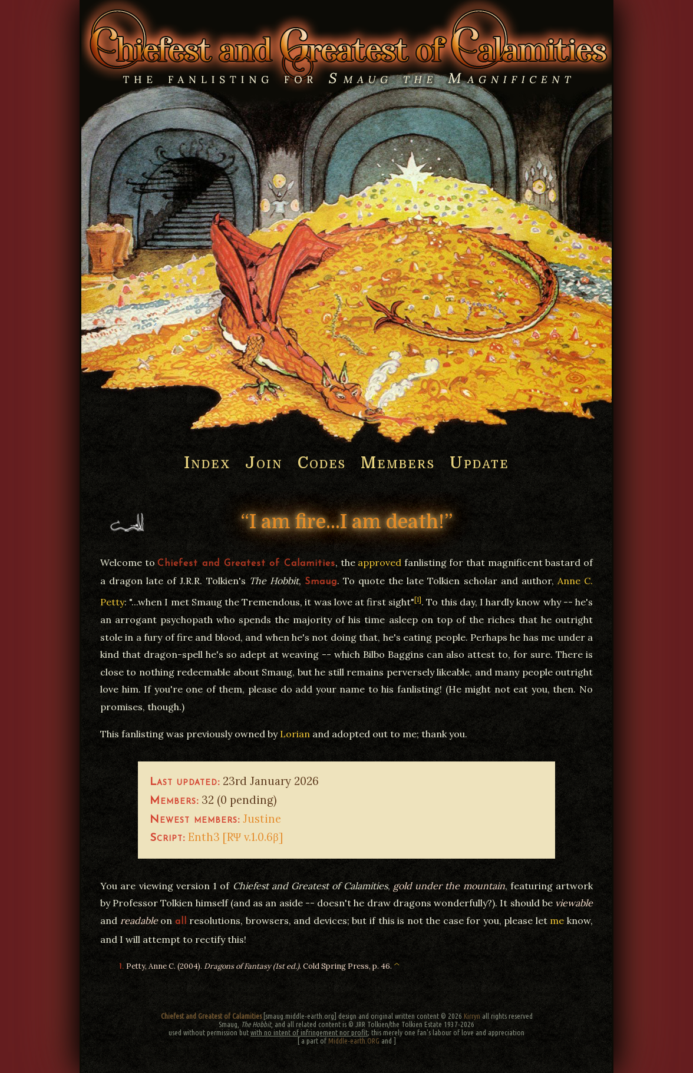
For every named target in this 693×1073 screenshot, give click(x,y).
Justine (262, 819)
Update (479, 463)
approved (379, 562)
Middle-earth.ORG (354, 1040)
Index (207, 463)
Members (398, 463)
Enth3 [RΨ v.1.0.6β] (235, 837)
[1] (417, 599)
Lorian (295, 734)
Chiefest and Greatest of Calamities (211, 1016)
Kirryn (472, 1016)
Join (264, 463)
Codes (322, 463)
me (557, 920)
